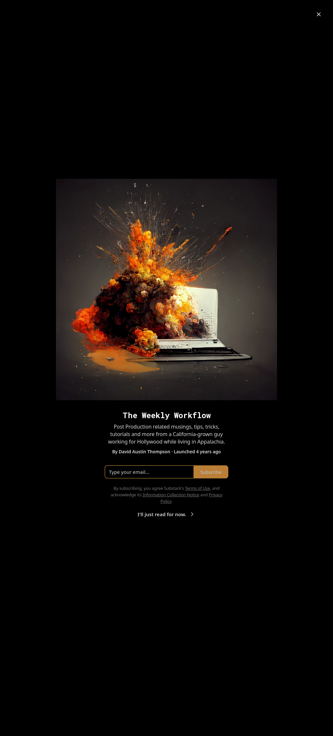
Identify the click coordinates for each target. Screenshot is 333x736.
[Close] (318, 14)
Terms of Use (197, 488)
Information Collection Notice (170, 495)
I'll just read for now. (166, 514)
